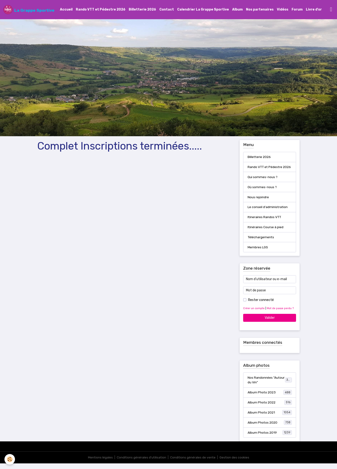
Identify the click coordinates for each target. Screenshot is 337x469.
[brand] (29, 9)
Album (237, 10)
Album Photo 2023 (270, 397)
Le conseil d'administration (268, 212)
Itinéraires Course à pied (266, 232)
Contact (166, 10)
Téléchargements (261, 242)
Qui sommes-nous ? (263, 182)
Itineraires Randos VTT (265, 222)
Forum (297, 10)
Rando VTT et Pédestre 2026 (100, 10)
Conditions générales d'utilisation (141, 463)
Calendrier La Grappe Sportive (203, 10)
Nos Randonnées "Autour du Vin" (270, 385)
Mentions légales (99, 463)
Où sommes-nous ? (262, 192)
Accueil (66, 10)
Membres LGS (258, 252)
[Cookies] (10, 459)
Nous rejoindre (258, 202)
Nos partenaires (260, 10)
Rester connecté (261, 305)
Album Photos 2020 (270, 427)
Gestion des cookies (235, 463)
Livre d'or (314, 10)
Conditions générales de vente (193, 463)
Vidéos (282, 10)
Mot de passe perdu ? (280, 313)
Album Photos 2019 (270, 438)
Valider (270, 323)
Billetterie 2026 (142, 10)
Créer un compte (254, 313)
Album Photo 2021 (270, 417)
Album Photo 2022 (270, 407)
